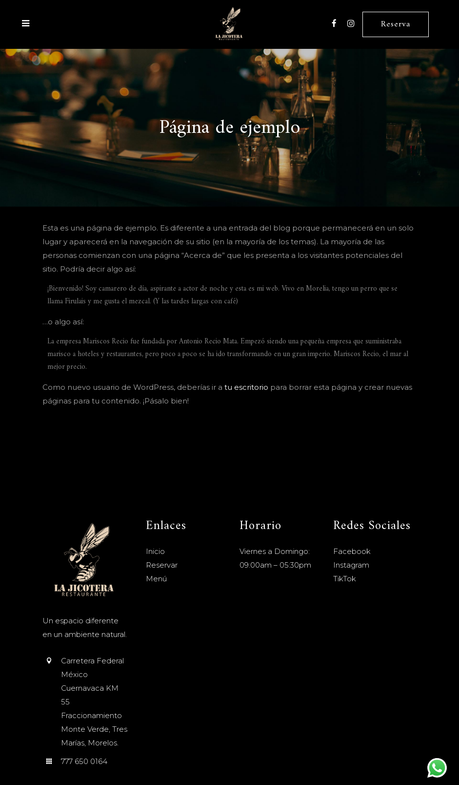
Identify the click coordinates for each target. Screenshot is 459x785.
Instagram (351, 565)
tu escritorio (246, 387)
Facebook (352, 551)
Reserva (395, 24)
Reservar (162, 565)
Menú (156, 578)
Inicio (155, 551)
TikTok (344, 578)
